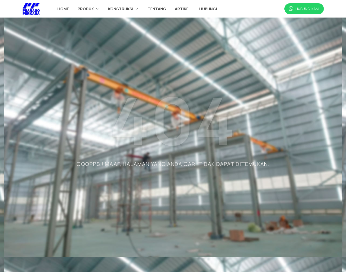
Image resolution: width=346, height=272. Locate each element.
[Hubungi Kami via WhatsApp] (304, 8)
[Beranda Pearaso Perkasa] (31, 9)
